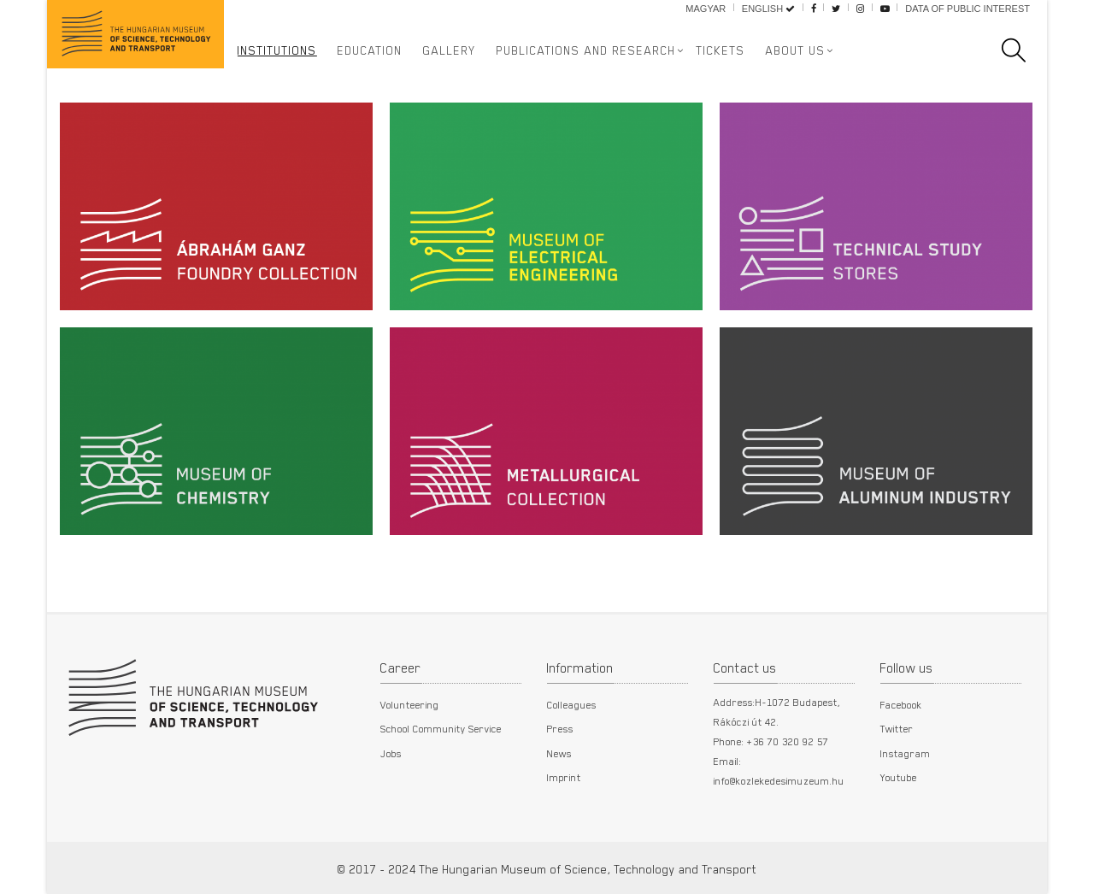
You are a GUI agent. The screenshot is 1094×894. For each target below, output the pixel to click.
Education (370, 50)
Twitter (897, 728)
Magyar (705, 8)
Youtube (898, 777)
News (559, 753)
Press (560, 728)
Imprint (564, 777)
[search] (1022, 50)
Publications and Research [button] (586, 50)
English (768, 8)
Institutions (277, 50)
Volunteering (409, 704)
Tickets (721, 50)
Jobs (391, 753)
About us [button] (796, 50)
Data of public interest (967, 8)
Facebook (901, 704)
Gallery (449, 50)
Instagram (905, 753)
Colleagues (572, 704)
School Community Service (441, 728)
